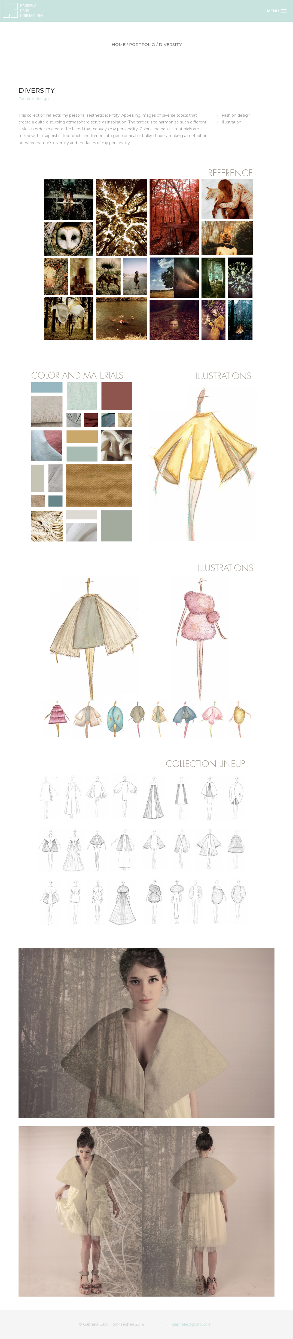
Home (119, 44)
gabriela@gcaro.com (189, 1324)
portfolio (142, 44)
